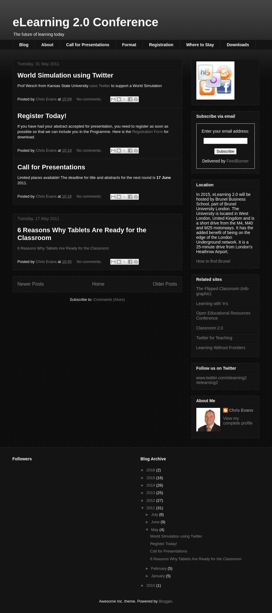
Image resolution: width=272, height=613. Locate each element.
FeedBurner (237, 161)
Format (129, 44)
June (156, 522)
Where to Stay (200, 44)
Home (98, 284)
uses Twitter (99, 85)
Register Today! (42, 116)
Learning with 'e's (212, 303)
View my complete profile (238, 420)
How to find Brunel (213, 261)
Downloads (238, 44)
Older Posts (165, 284)
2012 (151, 500)
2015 (151, 478)
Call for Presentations (87, 44)
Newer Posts (31, 284)
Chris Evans (241, 410)
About (47, 44)
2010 (151, 585)
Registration (161, 44)
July (155, 514)
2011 (151, 508)
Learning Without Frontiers (220, 347)
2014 (151, 485)
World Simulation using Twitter (66, 75)
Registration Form (147, 131)
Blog (24, 44)
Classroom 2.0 (209, 328)
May (155, 529)
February (159, 568)
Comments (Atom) (109, 299)
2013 (151, 492)
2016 (151, 470)
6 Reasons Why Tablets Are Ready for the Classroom (63, 248)
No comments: (89, 99)
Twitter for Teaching (214, 337)
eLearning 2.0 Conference (85, 22)
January (158, 576)
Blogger (165, 601)
